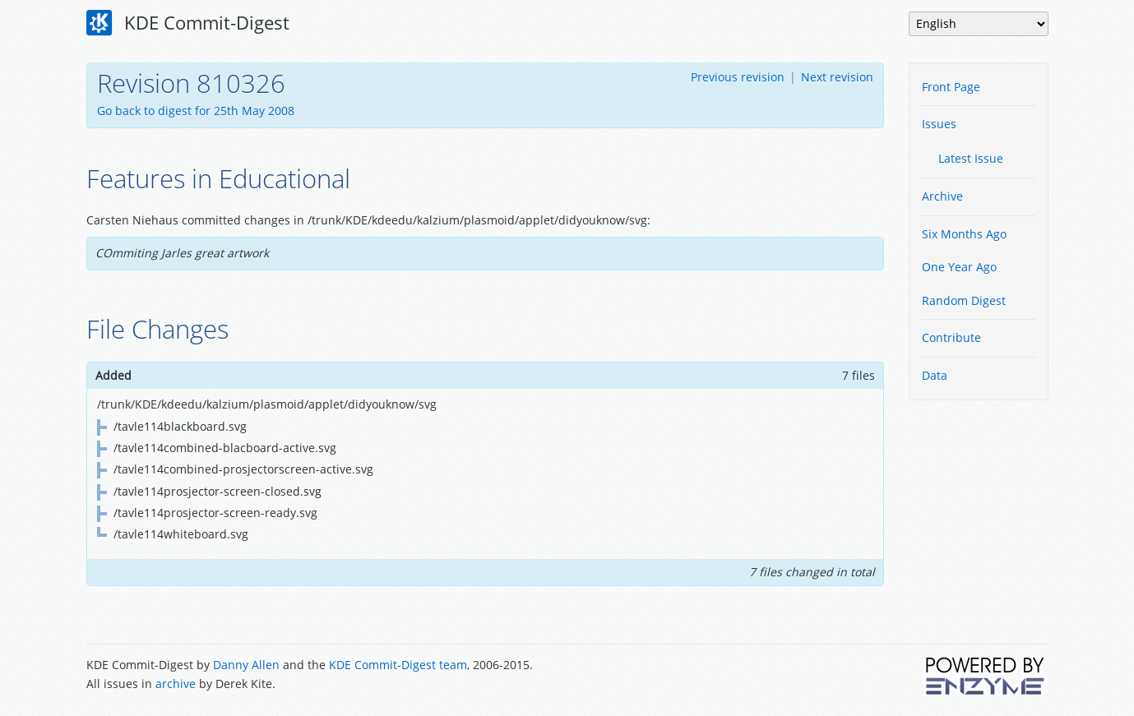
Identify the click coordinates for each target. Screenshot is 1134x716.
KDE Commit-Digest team (398, 664)
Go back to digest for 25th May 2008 (195, 110)
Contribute (951, 337)
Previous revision (738, 77)
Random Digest (964, 300)
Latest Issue (970, 158)
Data (934, 375)
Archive (942, 196)
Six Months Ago (964, 234)
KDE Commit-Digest (188, 23)
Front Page (951, 87)
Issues (939, 124)
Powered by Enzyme (985, 675)
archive (175, 683)
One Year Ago (959, 267)
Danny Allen (246, 664)
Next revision (837, 77)
